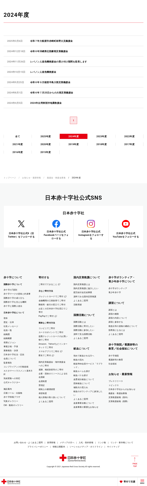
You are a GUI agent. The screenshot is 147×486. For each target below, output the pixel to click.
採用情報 (51, 442)
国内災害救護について (87, 277)
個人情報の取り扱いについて (52, 397)
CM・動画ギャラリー (13, 405)
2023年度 (101, 136)
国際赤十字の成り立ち (14, 298)
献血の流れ (79, 360)
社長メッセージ (11, 326)
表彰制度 (43, 393)
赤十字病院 (114, 356)
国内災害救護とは (82, 284)
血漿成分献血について (84, 379)
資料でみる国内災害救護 (85, 296)
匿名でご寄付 (45, 355)
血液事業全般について (84, 403)
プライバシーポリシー (37, 447)
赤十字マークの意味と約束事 (17, 294)
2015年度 (45, 152)
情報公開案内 (59, 447)
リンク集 (102, 442)
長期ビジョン (10, 342)
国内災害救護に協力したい (86, 288)
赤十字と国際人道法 (13, 306)
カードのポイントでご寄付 (51, 332)
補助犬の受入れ (81, 387)
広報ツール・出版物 (13, 393)
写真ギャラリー (11, 401)
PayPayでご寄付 (46, 316)
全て (17, 136)
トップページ (10, 178)
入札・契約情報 (86, 442)
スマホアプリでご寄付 (49, 351)
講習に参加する (116, 322)
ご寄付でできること (48, 284)
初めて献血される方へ (84, 356)
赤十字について (13, 277)
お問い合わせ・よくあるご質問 (28, 442)
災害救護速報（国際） (119, 401)
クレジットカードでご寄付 (51, 296)
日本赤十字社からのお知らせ (122, 389)
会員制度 (43, 381)
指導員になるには (117, 330)
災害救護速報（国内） (119, 397)
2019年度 (73, 144)
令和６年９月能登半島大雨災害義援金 (50, 82)
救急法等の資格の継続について (123, 326)
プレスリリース (116, 381)
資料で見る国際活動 (83, 334)
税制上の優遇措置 (47, 389)
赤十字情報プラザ (12, 397)
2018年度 (101, 144)
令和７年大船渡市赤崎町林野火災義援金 (51, 41)
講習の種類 (114, 314)
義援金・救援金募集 (56, 178)
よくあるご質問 (46, 401)
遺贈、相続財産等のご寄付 (51, 369)
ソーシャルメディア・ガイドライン (86, 447)
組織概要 (8, 338)
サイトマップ (113, 447)
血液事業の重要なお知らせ (86, 407)
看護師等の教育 (116, 360)
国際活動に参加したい (84, 330)
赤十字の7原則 (10, 290)
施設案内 (8, 389)
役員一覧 (8, 330)
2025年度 (45, 136)
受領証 (42, 385)
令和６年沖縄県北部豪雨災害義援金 (49, 51)
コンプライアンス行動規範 (16, 367)
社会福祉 (113, 364)
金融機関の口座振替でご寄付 (52, 300)
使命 (6, 318)
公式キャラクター (12, 382)
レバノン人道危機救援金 (43, 72)
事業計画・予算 (11, 346)
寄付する (44, 277)
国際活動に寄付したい (84, 326)
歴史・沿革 (9, 322)
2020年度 (45, 144)
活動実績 (78, 304)
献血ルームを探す (82, 371)
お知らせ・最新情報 (31, 178)
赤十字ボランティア (118, 288)
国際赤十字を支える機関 (15, 302)
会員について (10, 358)
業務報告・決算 (11, 350)
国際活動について (84, 314)
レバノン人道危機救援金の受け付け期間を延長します (58, 61)
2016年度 (17, 152)
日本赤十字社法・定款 (14, 354)
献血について (81, 348)
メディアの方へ (67, 442)
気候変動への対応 (12, 378)
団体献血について (82, 383)
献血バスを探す (81, 375)
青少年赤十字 (115, 292)
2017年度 (129, 144)
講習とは (113, 310)
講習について (116, 302)
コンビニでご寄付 (47, 328)
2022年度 (129, 136)
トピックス (114, 385)
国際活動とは (80, 322)
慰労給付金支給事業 (83, 292)
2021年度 (17, 144)
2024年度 (73, 136)
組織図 (7, 334)
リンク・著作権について (122, 442)
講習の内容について (118, 318)
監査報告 (8, 363)
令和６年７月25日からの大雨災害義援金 (51, 92)
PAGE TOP (134, 461)
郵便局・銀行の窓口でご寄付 (52, 304)
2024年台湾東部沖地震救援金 (46, 103)
